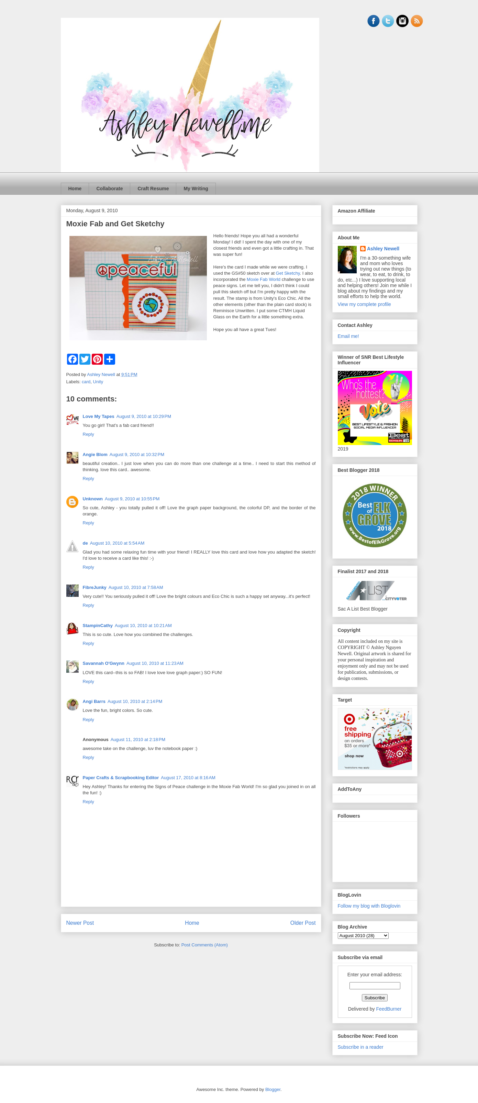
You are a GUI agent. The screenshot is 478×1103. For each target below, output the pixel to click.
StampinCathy (98, 625)
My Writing (196, 188)
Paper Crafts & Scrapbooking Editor (121, 777)
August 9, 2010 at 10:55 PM (132, 498)
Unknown (93, 498)
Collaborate (109, 188)
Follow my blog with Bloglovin (369, 906)
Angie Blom (95, 454)
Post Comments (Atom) (204, 944)
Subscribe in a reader (360, 1047)
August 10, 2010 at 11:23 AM (155, 663)
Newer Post (80, 923)
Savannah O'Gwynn (104, 663)
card (86, 381)
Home (75, 188)
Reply (88, 434)
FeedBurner (388, 1009)
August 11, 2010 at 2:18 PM (138, 739)
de (85, 543)
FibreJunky (95, 587)
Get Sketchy (288, 273)
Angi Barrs (94, 701)
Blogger (272, 1089)
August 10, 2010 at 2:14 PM (135, 701)
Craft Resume (153, 188)
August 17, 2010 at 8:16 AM (188, 777)
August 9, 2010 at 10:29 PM (143, 416)
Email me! (348, 336)
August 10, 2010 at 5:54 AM (117, 543)
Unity (98, 381)
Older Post (303, 923)
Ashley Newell (383, 248)
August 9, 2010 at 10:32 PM (137, 454)
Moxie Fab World (263, 279)
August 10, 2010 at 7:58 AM (136, 587)
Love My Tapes (98, 416)
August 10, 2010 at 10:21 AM (143, 625)
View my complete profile (364, 304)
